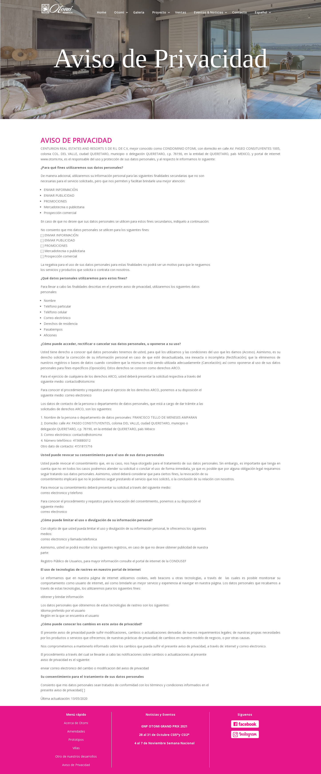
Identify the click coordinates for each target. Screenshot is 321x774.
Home (101, 12)
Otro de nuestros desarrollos (76, 756)
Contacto (239, 12)
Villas (76, 748)
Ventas (180, 12)
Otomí (119, 12)
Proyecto (159, 12)
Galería (138, 12)
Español (261, 12)
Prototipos (76, 739)
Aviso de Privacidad (76, 765)
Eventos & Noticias (208, 12)
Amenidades (76, 731)
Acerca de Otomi (76, 723)
